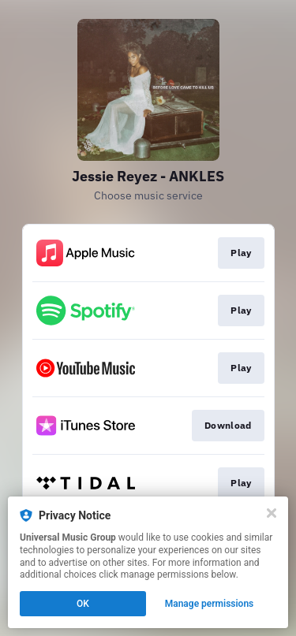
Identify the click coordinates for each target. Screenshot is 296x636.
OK (83, 603)
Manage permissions (209, 603)
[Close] (271, 513)
